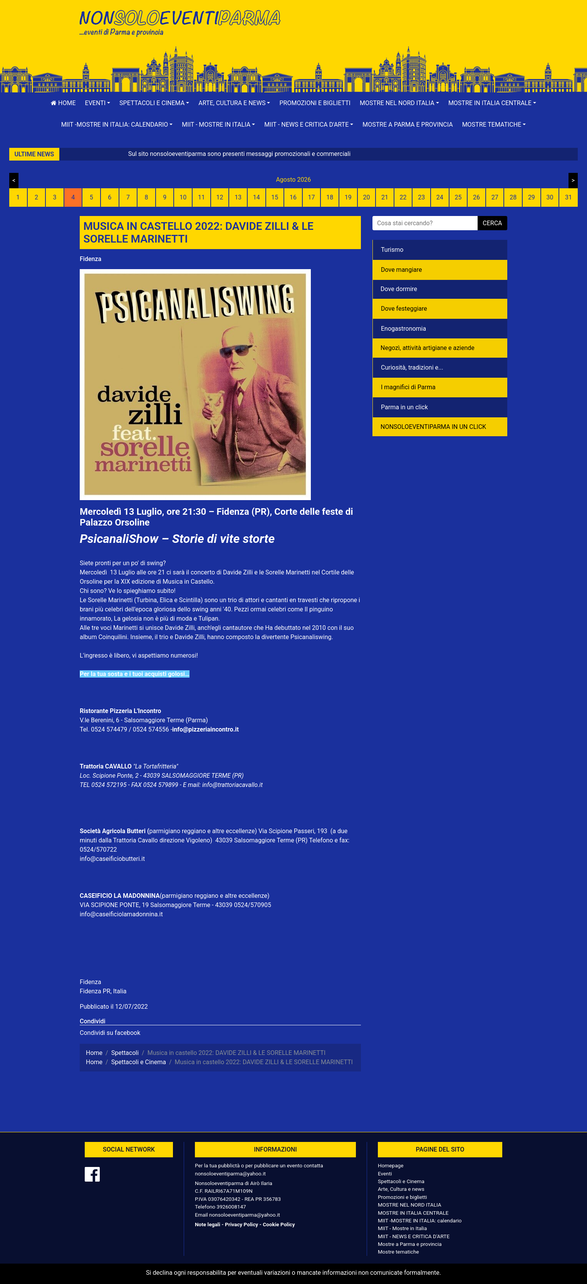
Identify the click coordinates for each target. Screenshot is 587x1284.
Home (63, 103)
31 (568, 197)
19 (348, 197)
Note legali (207, 1224)
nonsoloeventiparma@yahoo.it (230, 1173)
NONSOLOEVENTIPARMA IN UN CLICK (433, 426)
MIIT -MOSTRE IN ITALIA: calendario (420, 1220)
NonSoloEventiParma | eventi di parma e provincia (184, 22)
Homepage (390, 1165)
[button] (98, 103)
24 (439, 197)
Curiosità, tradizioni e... (412, 367)
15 (274, 197)
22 (403, 197)
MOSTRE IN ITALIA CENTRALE (413, 1213)
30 (549, 197)
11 (201, 197)
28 (513, 197)
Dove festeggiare (404, 308)
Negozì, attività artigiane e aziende (428, 348)
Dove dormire (399, 289)
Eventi (385, 1173)
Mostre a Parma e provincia (407, 124)
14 (256, 197)
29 (531, 197)
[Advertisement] (403, 31)
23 (421, 197)
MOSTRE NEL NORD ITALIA (409, 1205)
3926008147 (231, 1207)
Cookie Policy (279, 1224)
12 (219, 197)
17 (311, 197)
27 (494, 197)
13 (238, 197)
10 (182, 197)
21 (384, 197)
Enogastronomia (403, 328)
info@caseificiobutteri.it (112, 858)
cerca (492, 223)
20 (366, 197)
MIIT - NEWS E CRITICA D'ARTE (413, 1236)
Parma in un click (404, 407)
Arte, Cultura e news (401, 1189)
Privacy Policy (241, 1224)
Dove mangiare (401, 269)
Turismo (392, 249)
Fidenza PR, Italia (103, 991)
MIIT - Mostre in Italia (402, 1228)
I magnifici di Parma (408, 387)
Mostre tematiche (398, 1252)
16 (293, 197)
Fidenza (90, 259)
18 (329, 197)
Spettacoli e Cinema (401, 1181)
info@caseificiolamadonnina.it (121, 914)
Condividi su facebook (110, 1032)
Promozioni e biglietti (315, 103)
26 (476, 197)
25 (458, 197)
